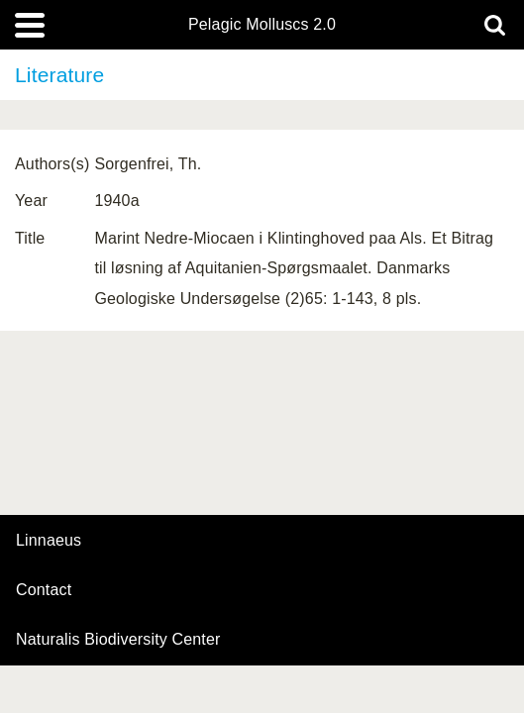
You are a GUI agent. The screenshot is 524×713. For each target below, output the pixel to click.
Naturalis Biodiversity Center (118, 640)
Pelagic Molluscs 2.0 (262, 25)
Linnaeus (48, 541)
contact (43, 589)
